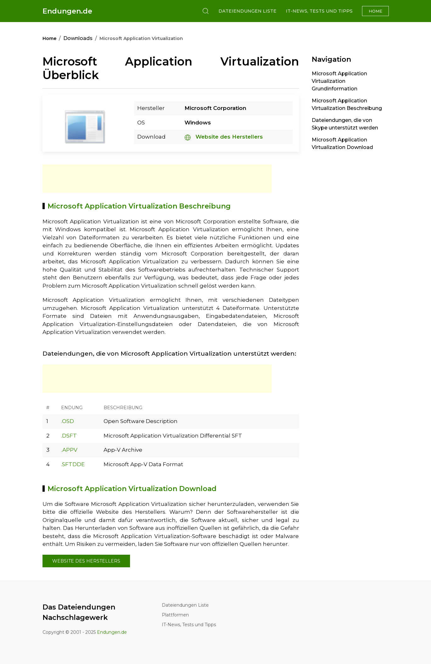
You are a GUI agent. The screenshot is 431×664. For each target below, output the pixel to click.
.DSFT (69, 435)
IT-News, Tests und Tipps (319, 11)
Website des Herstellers (223, 137)
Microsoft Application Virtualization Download (342, 143)
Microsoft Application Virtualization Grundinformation (339, 81)
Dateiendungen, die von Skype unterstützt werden (345, 124)
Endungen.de (67, 11)
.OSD (67, 421)
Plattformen (175, 615)
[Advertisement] (157, 178)
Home (375, 11)
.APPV (69, 450)
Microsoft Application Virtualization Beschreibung (347, 104)
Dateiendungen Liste (247, 11)
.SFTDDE (73, 464)
